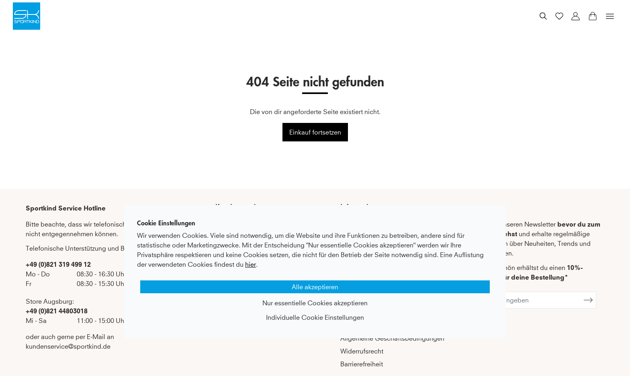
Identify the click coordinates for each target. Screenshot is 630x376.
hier (250, 264)
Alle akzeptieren (315, 287)
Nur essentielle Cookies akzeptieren (315, 303)
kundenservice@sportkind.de (68, 346)
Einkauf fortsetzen (315, 132)
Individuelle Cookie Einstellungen (315, 317)
